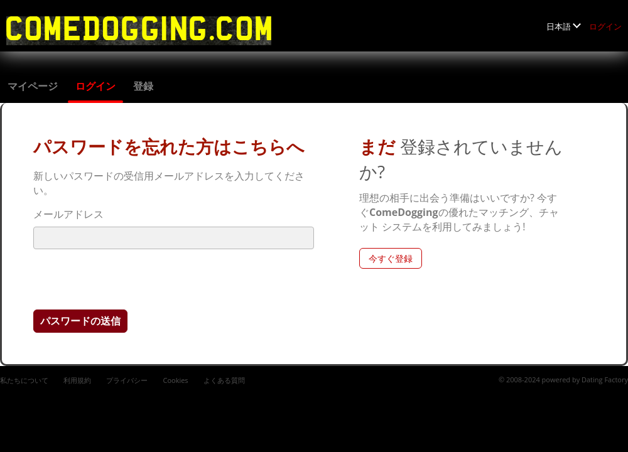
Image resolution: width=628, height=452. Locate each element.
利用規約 (77, 380)
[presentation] (128, 278)
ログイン (605, 26)
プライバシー (127, 380)
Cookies (175, 380)
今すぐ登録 (391, 258)
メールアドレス (68, 214)
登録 (143, 86)
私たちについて (24, 380)
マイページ (33, 86)
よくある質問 (224, 380)
